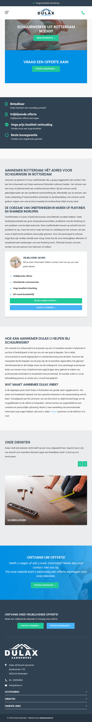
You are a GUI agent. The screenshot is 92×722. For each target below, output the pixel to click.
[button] (80, 464)
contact (53, 411)
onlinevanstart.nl (46, 718)
